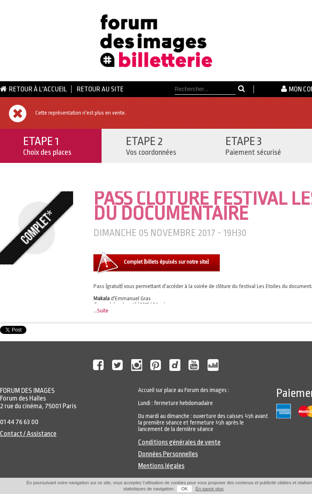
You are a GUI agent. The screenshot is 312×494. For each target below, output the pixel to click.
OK (184, 488)
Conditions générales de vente (179, 442)
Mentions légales (161, 466)
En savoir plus (209, 488)
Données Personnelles (168, 454)
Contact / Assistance (28, 434)
